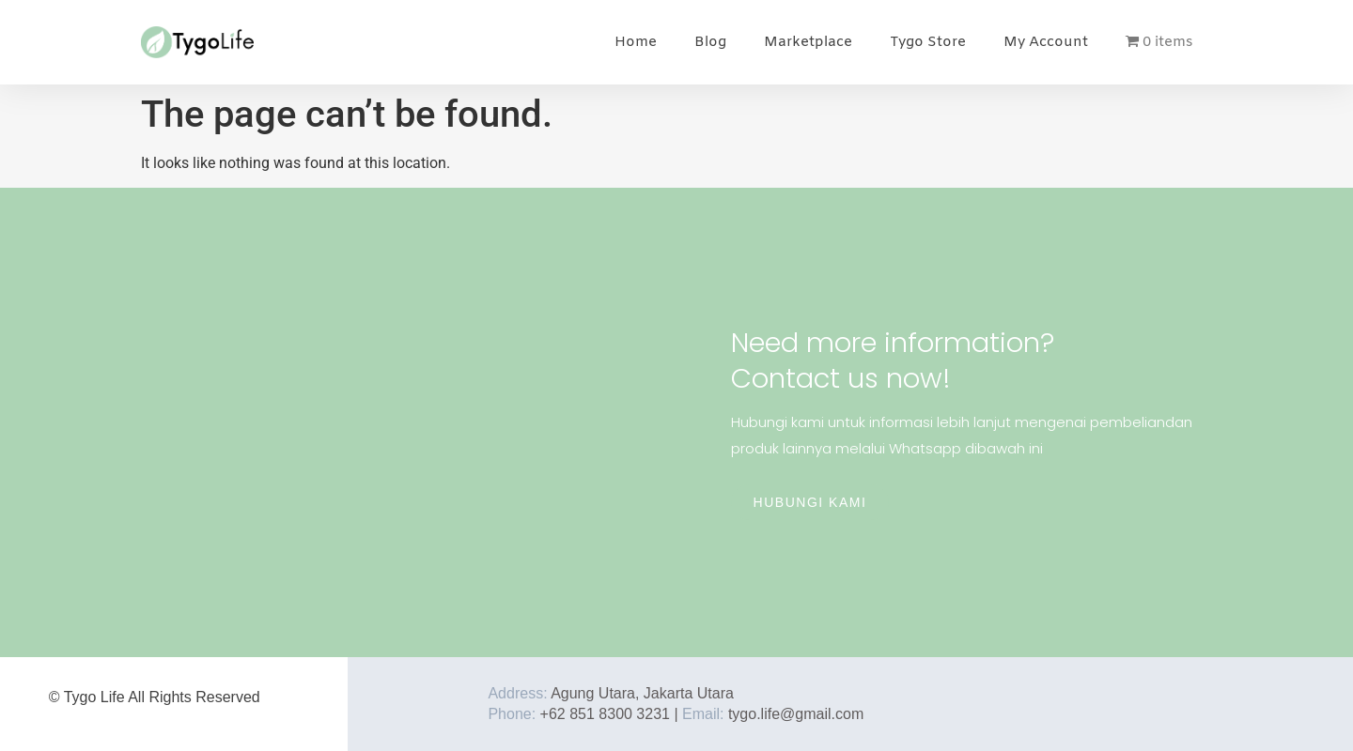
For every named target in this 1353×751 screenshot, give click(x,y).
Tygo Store (928, 42)
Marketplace (808, 42)
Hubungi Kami (810, 502)
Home (635, 42)
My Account (1045, 42)
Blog (710, 42)
